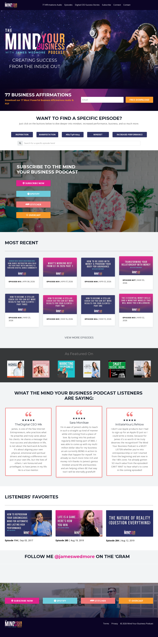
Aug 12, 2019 (127, 540)
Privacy (114, 623)
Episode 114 (11, 540)
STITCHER (33, 204)
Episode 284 (112, 540)
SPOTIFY (33, 193)
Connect (117, 5)
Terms (106, 623)
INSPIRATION (22, 134)
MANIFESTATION (47, 134)
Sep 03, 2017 (26, 540)
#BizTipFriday (73, 134)
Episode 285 (62, 540)
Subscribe (106, 5)
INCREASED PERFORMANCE (129, 134)
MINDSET (97, 134)
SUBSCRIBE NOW (33, 183)
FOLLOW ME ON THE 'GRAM (77, 556)
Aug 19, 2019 (77, 540)
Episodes (68, 5)
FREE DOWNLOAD (139, 99)
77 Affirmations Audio (52, 5)
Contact (126, 5)
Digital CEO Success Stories (87, 5)
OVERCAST (33, 215)
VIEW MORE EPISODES (79, 337)
